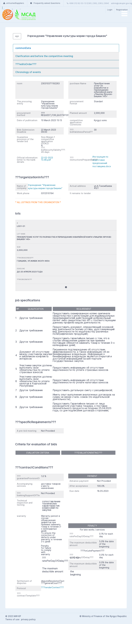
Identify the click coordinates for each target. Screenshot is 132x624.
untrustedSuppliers (13, 3)
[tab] (66, 48)
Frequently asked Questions (45, 3)
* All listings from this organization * (38, 202)
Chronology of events (28, 72)
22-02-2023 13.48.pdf (47, 158)
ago (17, 36)
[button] (66, 287)
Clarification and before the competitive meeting (44, 56)
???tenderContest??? (52, 587)
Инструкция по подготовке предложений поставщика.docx (101, 161)
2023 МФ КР (14, 616)
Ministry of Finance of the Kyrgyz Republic (104, 616)
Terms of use (12, 619)
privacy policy (28, 619)
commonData (23, 48)
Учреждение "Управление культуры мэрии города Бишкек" (45, 187)
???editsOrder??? (25, 64)
